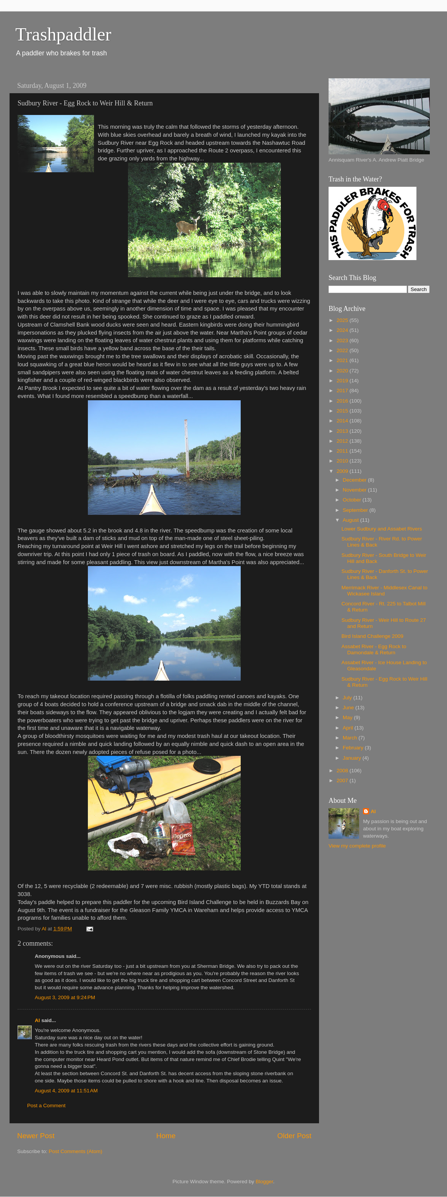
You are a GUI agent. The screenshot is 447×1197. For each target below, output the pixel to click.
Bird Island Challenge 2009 (372, 636)
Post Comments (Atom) (75, 1151)
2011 (343, 451)
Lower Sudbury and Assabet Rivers (382, 529)
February (354, 748)
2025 (343, 320)
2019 (343, 380)
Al (37, 1020)
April (349, 728)
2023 (343, 340)
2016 (343, 401)
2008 (343, 770)
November (355, 490)
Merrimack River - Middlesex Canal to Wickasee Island (385, 591)
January (353, 758)
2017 (343, 390)
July (348, 697)
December (355, 480)
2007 (343, 780)
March (350, 738)
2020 (343, 371)
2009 (343, 471)
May (348, 717)
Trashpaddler (63, 34)
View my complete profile (357, 846)
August (351, 520)
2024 (343, 330)
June (349, 707)
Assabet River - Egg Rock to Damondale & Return (374, 649)
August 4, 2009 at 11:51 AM (66, 1090)
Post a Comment (46, 1105)
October (353, 500)
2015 (343, 411)
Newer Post (36, 1136)
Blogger (264, 1181)
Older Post (294, 1136)
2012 (343, 441)
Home (165, 1136)
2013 (343, 431)
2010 (343, 461)
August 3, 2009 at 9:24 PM (65, 997)
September (356, 510)
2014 (343, 421)
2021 (343, 360)
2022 (343, 350)
